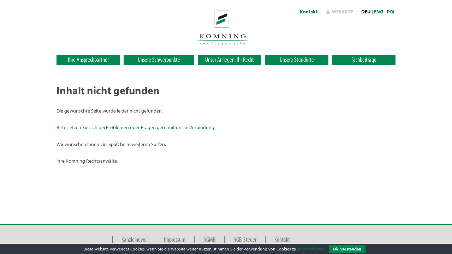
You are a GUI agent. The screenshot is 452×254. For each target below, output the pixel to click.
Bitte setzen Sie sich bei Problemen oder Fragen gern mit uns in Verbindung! (135, 127)
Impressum (174, 239)
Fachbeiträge (363, 59)
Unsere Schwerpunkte (159, 59)
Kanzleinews (133, 239)
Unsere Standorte (297, 59)
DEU (366, 11)
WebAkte (342, 11)
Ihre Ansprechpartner (88, 59)
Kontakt (308, 11)
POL (391, 11)
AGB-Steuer (244, 239)
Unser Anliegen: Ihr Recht (229, 59)
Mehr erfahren (311, 249)
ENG (378, 11)
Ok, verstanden (347, 249)
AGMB (209, 239)
